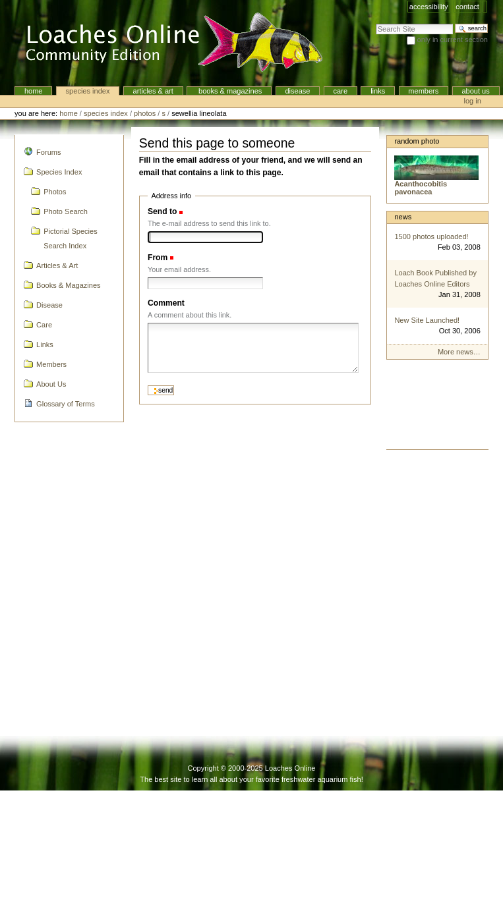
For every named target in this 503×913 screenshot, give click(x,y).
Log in (472, 101)
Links (377, 91)
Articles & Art (153, 91)
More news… (459, 352)
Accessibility (428, 7)
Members (423, 91)
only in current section (452, 39)
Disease (297, 91)
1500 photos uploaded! (431, 236)
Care (340, 91)
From (157, 257)
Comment (166, 303)
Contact (467, 7)
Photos (145, 113)
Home (33, 91)
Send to (162, 211)
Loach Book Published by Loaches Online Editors (435, 278)
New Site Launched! (426, 320)
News (402, 217)
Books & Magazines (229, 91)
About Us (475, 91)
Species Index (88, 91)
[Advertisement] (436, 408)
